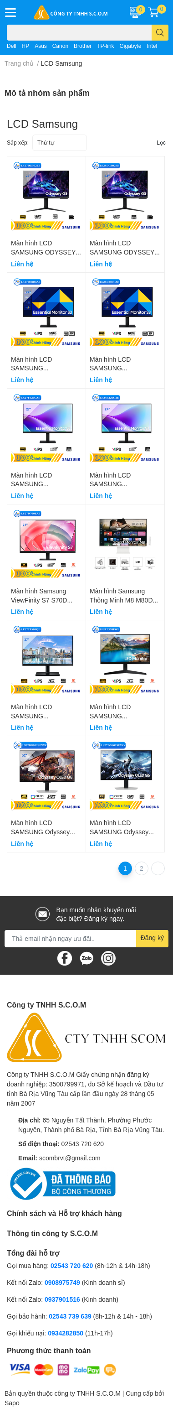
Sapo (12, 1403)
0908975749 (62, 1282)
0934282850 (66, 1333)
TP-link (105, 45)
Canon (60, 45)
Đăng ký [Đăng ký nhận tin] (152, 937)
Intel (152, 45)
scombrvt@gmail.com (70, 1158)
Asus (41, 45)
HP (26, 45)
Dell (11, 45)
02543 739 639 (71, 1316)
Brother (83, 45)
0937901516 (62, 1299)
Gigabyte (130, 45)
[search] (160, 33)
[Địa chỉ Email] (86, 938)
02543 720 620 (82, 1144)
